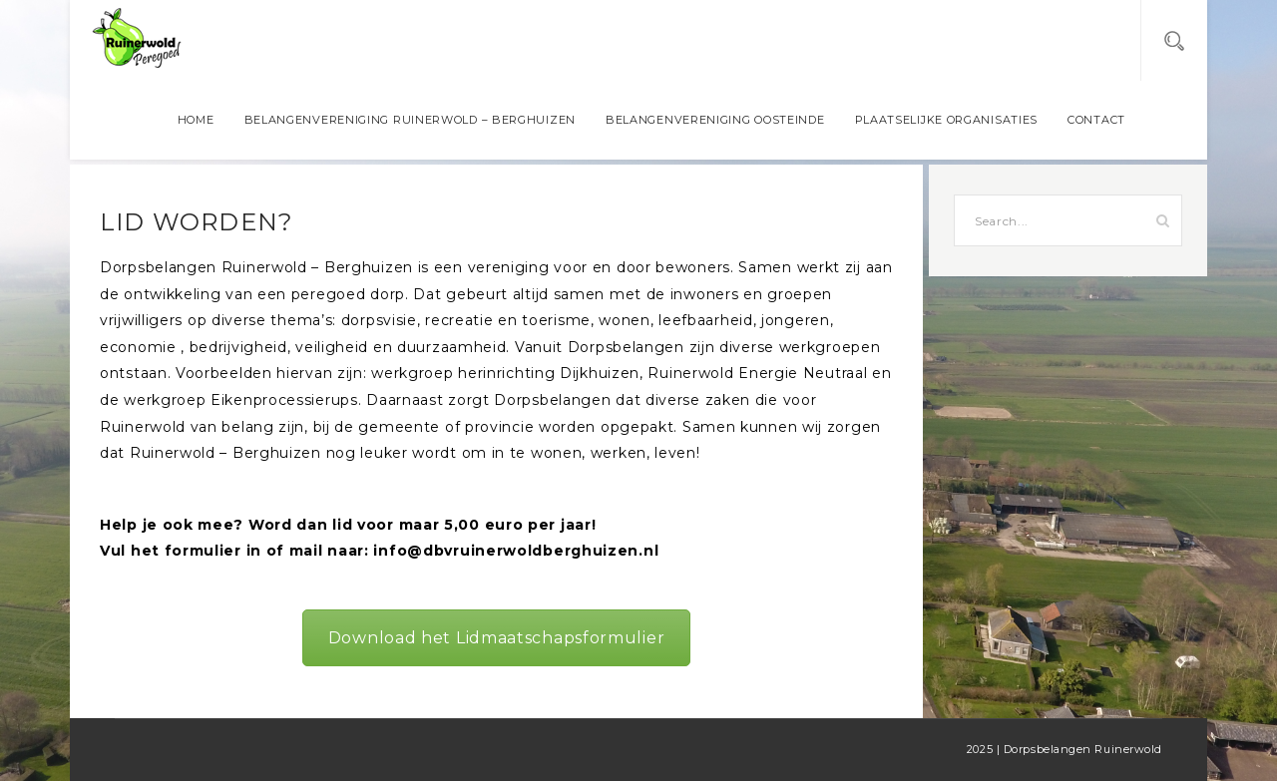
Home (196, 120)
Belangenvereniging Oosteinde (715, 120)
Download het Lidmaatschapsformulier (496, 637)
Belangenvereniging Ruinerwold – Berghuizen (410, 120)
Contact (1096, 120)
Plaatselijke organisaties (947, 120)
